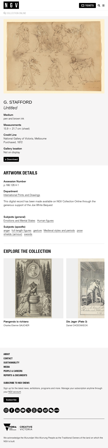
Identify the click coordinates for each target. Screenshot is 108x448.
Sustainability (11, 363)
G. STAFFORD (18, 102)
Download (11, 159)
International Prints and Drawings (22, 195)
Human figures (45, 220)
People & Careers (13, 371)
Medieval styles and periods (59, 230)
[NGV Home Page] (11, 5)
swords (28, 234)
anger (7, 230)
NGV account (14, 392)
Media (7, 367)
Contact (8, 359)
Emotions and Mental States (19, 220)
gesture (37, 230)
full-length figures (21, 230)
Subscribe (11, 400)
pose (80, 230)
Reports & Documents (15, 375)
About (7, 354)
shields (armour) (13, 234)
